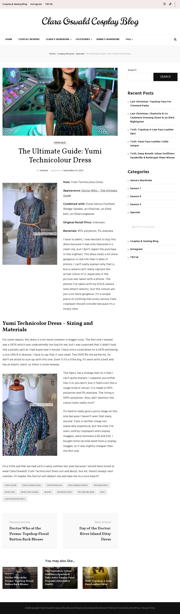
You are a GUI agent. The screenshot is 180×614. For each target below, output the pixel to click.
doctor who (10, 492)
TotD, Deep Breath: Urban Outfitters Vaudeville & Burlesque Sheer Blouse (152, 156)
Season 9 (135, 204)
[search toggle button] (175, 39)
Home (8, 39)
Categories (83, 39)
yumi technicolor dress (15, 499)
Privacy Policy (148, 608)
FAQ (128, 39)
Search (132, 70)
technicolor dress (64, 492)
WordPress (134, 608)
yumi (102, 492)
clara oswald (10, 485)
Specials (60, 142)
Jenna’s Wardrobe (108, 39)
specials (47, 492)
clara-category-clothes (78, 485)
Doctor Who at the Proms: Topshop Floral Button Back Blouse (19, 581)
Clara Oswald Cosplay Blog (90, 21)
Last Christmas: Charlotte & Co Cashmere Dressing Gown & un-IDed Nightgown (152, 118)
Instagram (36, 4)
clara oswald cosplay (31, 485)
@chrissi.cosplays (143, 226)
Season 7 (135, 188)
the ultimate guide (86, 492)
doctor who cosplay (29, 492)
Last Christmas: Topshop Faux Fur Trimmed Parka (150, 104)
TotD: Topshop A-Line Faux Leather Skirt (98, 582)
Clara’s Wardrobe (57, 39)
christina (44, 171)
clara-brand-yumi (54, 485)
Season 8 (135, 196)
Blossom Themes (107, 608)
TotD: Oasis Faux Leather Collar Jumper (149, 144)
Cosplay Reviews (29, 39)
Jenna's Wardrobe (141, 180)
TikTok (49, 4)
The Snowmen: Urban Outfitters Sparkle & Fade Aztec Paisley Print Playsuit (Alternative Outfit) (59, 577)
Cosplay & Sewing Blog (14, 4)
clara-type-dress (101, 485)
